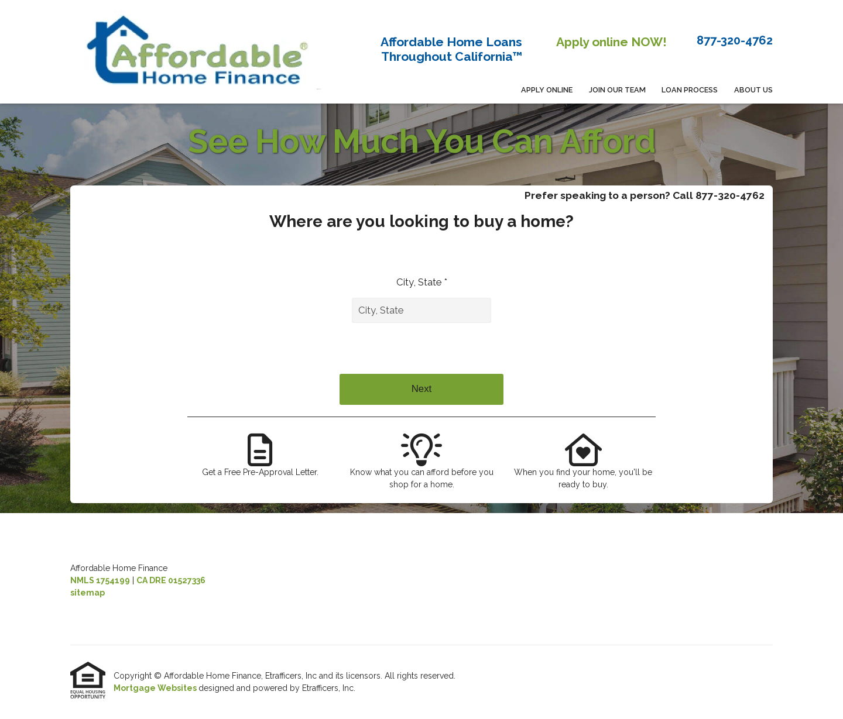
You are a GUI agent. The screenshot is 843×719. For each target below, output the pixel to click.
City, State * (421, 282)
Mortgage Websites (156, 688)
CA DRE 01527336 (170, 580)
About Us (753, 89)
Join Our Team (617, 89)
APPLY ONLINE (547, 89)
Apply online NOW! (611, 42)
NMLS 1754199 (100, 580)
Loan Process (690, 89)
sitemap (87, 592)
